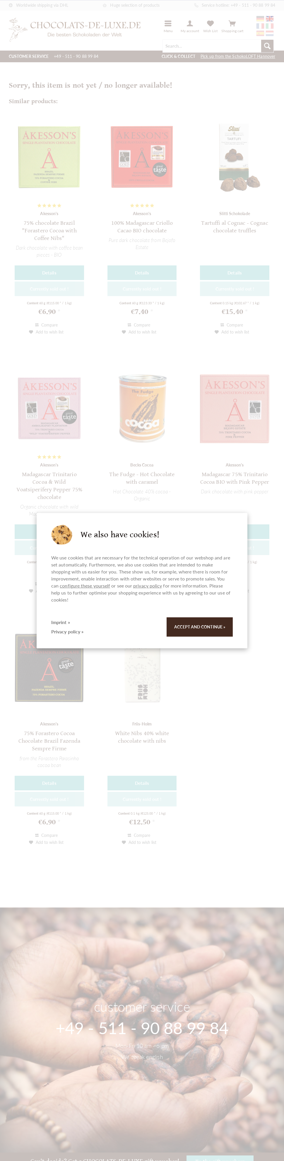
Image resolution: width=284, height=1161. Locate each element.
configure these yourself (85, 585)
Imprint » (60, 622)
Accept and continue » (199, 626)
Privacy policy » (67, 631)
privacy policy (147, 585)
